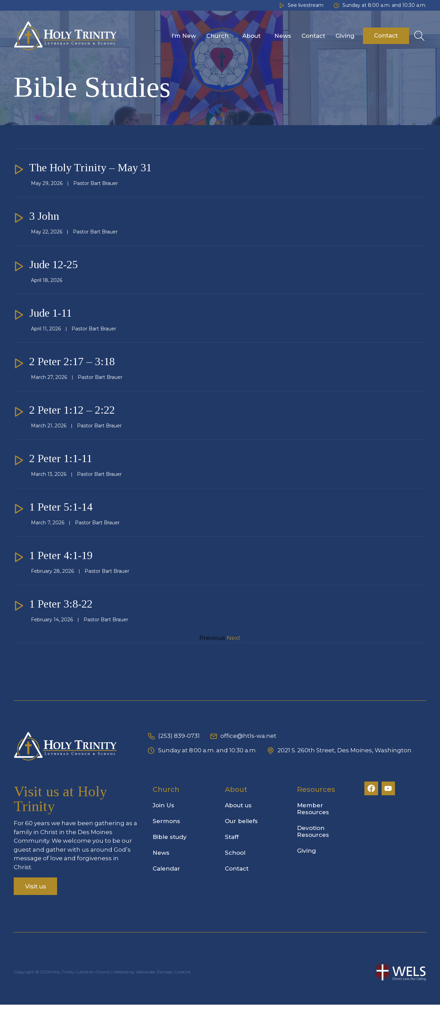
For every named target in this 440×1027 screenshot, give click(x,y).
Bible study (172, 859)
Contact (313, 35)
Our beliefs (243, 843)
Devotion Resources (315, 854)
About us (240, 827)
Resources (318, 811)
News (282, 35)
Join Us (165, 827)
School (237, 875)
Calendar (168, 890)
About (253, 35)
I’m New (184, 35)
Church (219, 35)
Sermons (168, 843)
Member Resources (315, 831)
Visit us (35, 908)
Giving (345, 35)
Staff (234, 859)
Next (234, 660)
